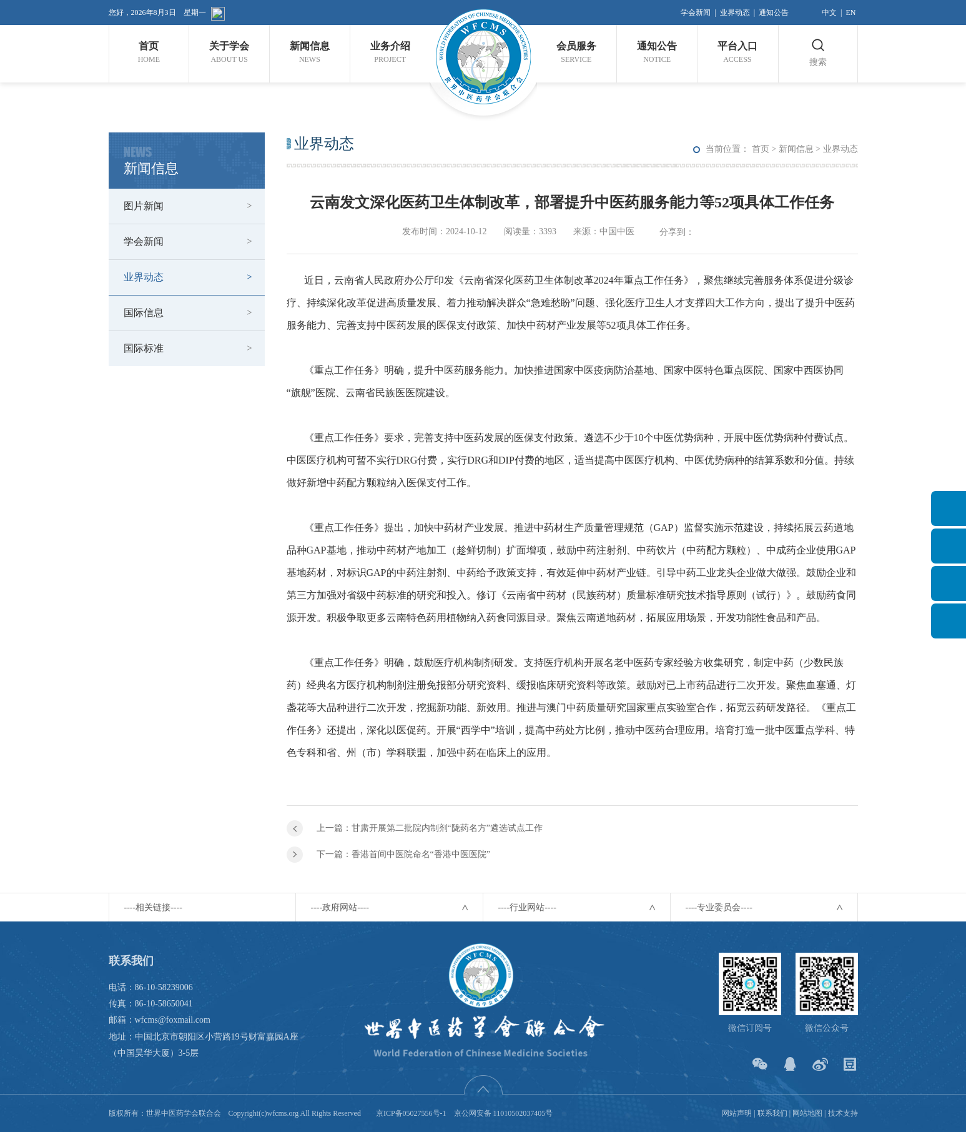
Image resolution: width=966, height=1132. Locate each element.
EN (851, 12)
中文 (829, 12)
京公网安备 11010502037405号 (503, 1113)
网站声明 (737, 1113)
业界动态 (735, 12)
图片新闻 (144, 206)
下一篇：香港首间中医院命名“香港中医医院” (403, 854)
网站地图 (807, 1113)
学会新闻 (696, 12)
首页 (760, 149)
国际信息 (144, 312)
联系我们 (772, 1113)
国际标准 (144, 348)
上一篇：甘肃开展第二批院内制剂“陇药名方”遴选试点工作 (430, 828)
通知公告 (774, 12)
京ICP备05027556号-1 (411, 1113)
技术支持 (843, 1113)
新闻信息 (796, 149)
